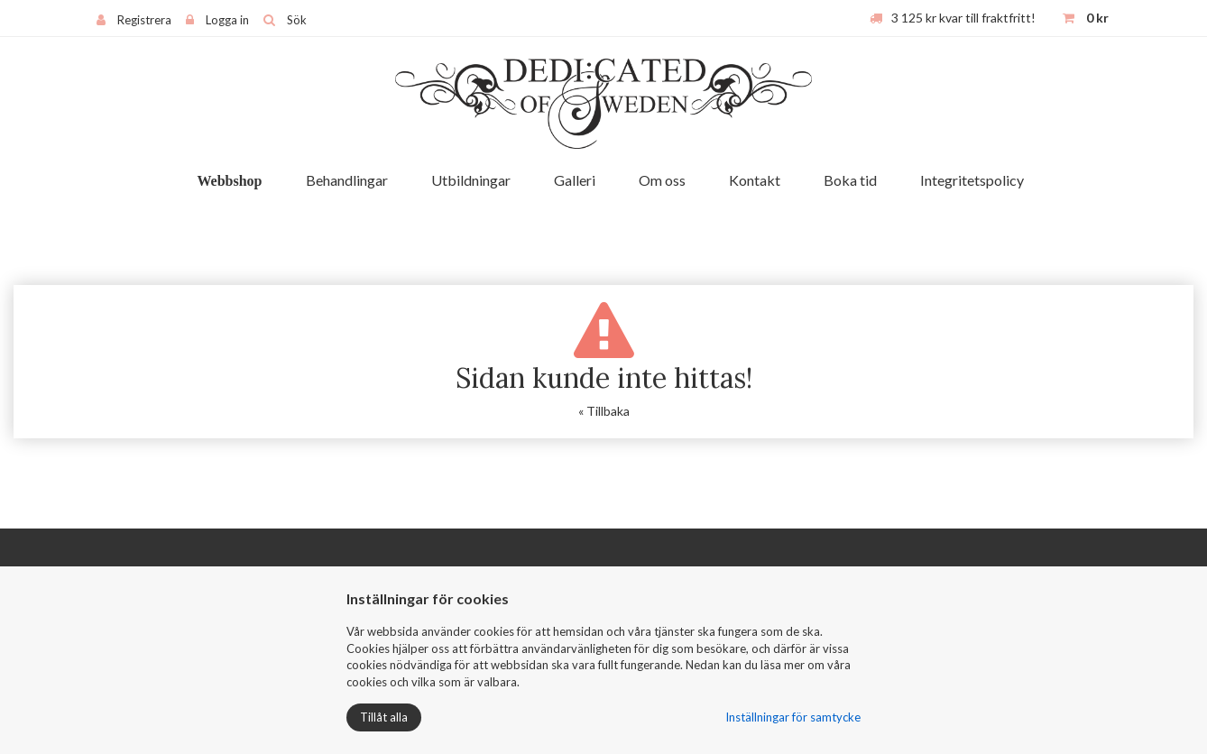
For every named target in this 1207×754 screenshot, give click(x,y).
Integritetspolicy (972, 179)
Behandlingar (347, 179)
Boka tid (850, 179)
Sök (297, 20)
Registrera (144, 20)
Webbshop (229, 180)
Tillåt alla (384, 717)
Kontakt (754, 179)
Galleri (574, 179)
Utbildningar (471, 179)
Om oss (662, 179)
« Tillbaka (604, 410)
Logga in (227, 20)
